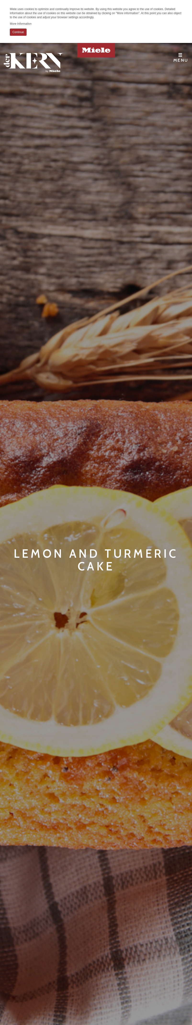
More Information (21, 23)
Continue (18, 32)
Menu (180, 58)
